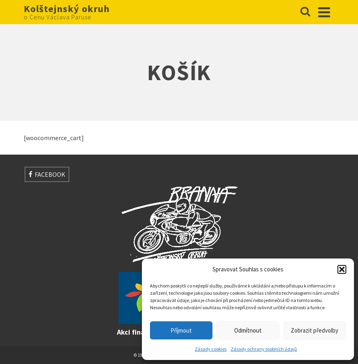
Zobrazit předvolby (314, 330)
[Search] (305, 12)
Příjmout (181, 330)
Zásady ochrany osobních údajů (264, 349)
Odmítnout (248, 330)
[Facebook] (47, 174)
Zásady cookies (211, 349)
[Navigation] (324, 12)
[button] (342, 269)
